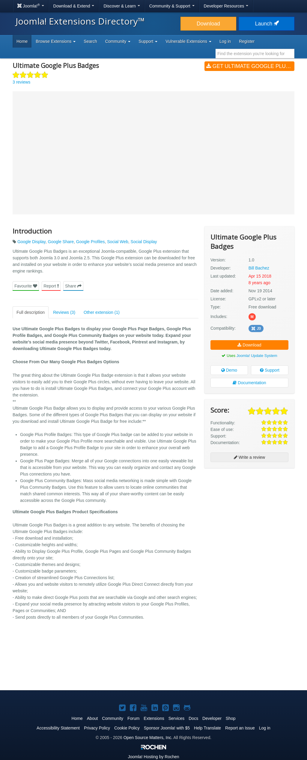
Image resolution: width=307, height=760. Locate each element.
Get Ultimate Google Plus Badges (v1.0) (250, 66)
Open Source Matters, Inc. (148, 737)
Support (269, 370)
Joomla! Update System (257, 355)
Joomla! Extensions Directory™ (80, 21)
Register (247, 41)
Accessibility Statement (58, 728)
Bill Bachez (259, 268)
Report (51, 286)
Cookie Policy (127, 728)
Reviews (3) (64, 312)
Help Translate (207, 728)
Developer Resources (226, 6)
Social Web (117, 241)
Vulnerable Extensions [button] (188, 41)
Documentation (249, 382)
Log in (225, 41)
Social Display (144, 241)
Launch (266, 24)
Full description (30, 312)
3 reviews (21, 82)
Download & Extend (73, 6)
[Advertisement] (249, 511)
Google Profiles (90, 241)
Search (90, 41)
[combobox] (255, 53)
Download (208, 24)
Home (22, 41)
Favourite (25, 286)
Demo (229, 370)
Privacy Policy (97, 728)
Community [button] (118, 41)
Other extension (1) (102, 312)
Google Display (31, 241)
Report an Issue (240, 728)
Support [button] (148, 41)
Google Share (61, 241)
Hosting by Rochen (153, 756)
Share (73, 286)
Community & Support (172, 6)
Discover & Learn (121, 6)
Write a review (249, 457)
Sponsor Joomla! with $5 (167, 728)
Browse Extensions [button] (56, 41)
